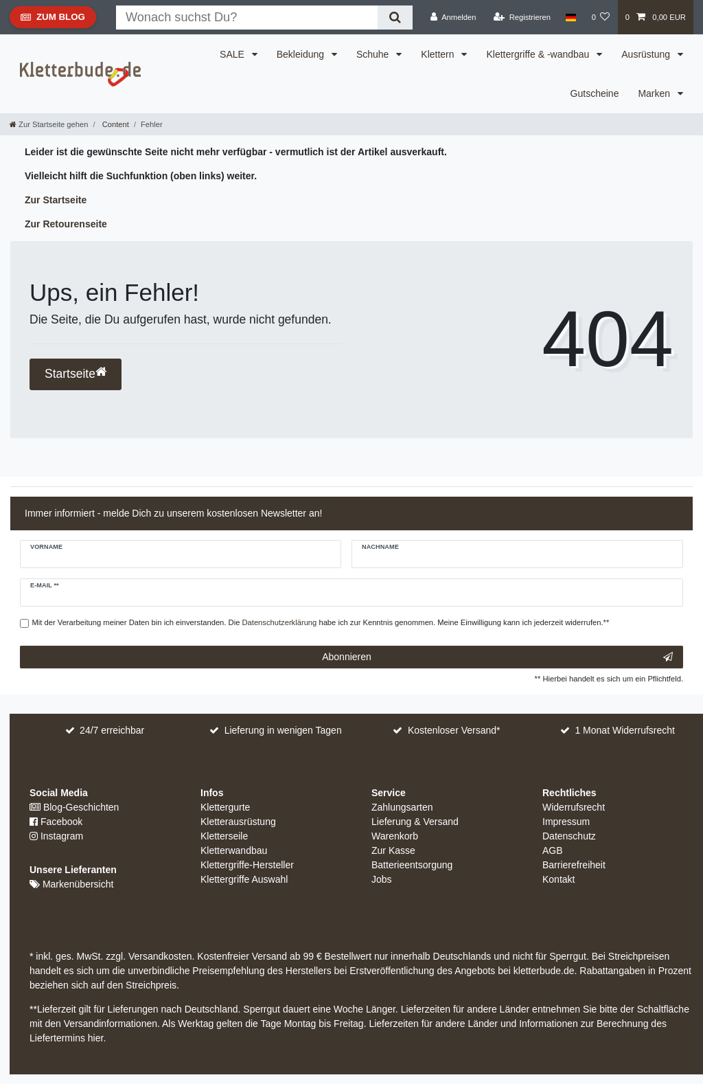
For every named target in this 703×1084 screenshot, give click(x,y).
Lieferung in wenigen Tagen (283, 730)
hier (96, 1037)
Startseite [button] (75, 373)
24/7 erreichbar (112, 730)
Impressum (566, 821)
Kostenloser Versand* (454, 730)
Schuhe (373, 54)
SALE (233, 54)
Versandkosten (159, 956)
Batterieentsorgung (411, 864)
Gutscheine (595, 93)
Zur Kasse (393, 850)
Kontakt (558, 879)
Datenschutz (569, 836)
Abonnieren (497, 657)
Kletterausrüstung (238, 821)
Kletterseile (224, 836)
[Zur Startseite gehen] (49, 124)
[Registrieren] (522, 17)
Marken (655, 93)
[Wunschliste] (600, 17)
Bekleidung (302, 54)
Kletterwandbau (233, 850)
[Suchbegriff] (247, 17)
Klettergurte (225, 807)
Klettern (439, 54)
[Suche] (395, 17)
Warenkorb (394, 836)
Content (114, 124)
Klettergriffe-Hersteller (247, 864)
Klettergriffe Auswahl (244, 879)
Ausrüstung (647, 54)
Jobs (381, 879)
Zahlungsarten (402, 807)
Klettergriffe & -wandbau (539, 54)
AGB (552, 850)
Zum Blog (52, 20)
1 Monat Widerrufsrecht (625, 730)
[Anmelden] (453, 17)
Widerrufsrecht (573, 807)
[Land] (571, 17)
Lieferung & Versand (415, 821)
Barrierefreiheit (574, 864)
